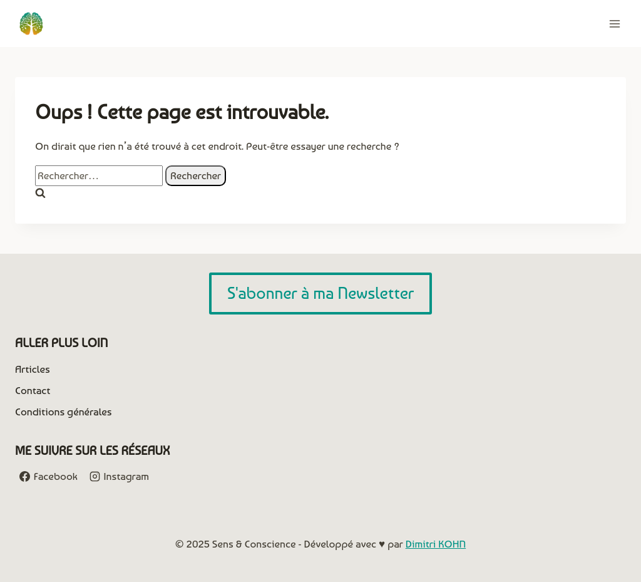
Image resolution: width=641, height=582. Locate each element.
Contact (32, 390)
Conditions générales (63, 411)
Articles (32, 369)
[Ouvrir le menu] (614, 23)
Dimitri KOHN (436, 544)
